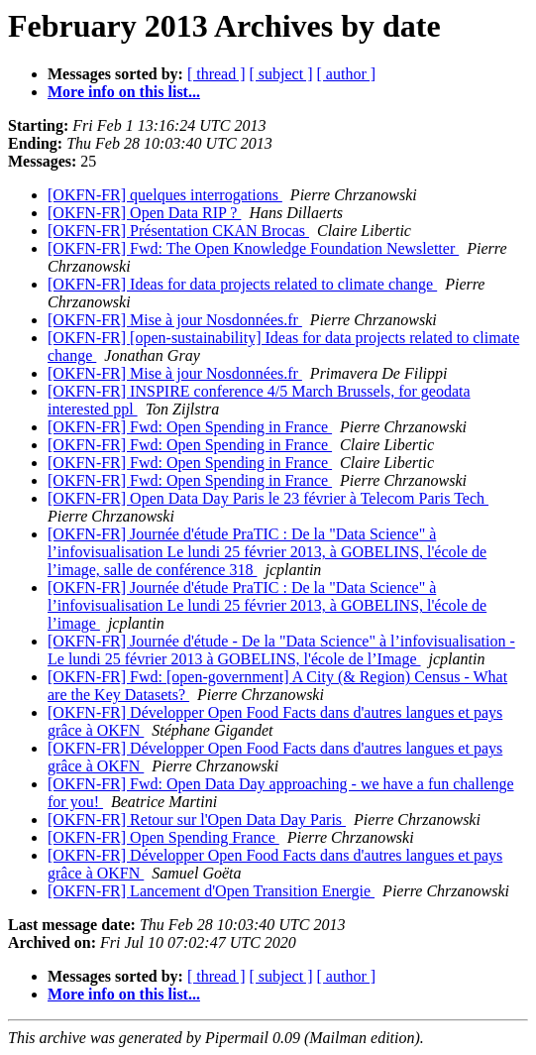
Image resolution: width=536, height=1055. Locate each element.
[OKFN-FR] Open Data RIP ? (144, 212)
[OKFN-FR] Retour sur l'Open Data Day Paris (197, 819)
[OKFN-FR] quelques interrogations (165, 194)
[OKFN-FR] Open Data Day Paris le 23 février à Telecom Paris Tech (268, 498)
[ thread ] (216, 73)
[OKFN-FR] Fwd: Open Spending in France (190, 426)
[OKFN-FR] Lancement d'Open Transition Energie (211, 890)
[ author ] (346, 73)
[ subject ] (281, 73)
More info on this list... (124, 91)
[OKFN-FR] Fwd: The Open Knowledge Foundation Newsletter (253, 248)
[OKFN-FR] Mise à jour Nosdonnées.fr (175, 319)
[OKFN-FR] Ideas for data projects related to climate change (242, 284)
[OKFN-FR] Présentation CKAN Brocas (178, 230)
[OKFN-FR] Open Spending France (163, 837)
